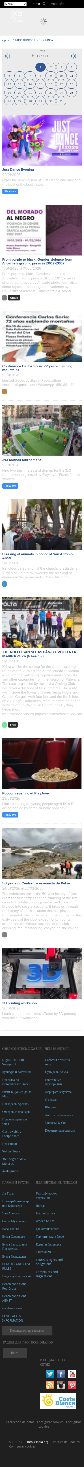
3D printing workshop (19, 1003)
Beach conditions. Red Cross (14, 1286)
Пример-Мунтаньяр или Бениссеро (15, 1203)
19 (9, 92)
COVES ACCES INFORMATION (12, 1318)
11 (71, 75)
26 (9, 101)
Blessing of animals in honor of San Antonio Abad (37, 556)
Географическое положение (46, 1195)
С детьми (51, 1099)
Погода (40, 1205)
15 (40, 84)
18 (71, 84)
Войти (15, 1352)
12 (9, 84)
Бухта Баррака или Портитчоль (14, 1246)
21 (30, 92)
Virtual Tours (11, 1151)
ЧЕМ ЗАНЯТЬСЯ (57, 1048)
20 (19, 92)
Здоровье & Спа (55, 1122)
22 (40, 92)
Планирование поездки (56, 1182)
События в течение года (58, 1062)
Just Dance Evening (18, 170)
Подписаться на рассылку (27, 1330)
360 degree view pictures (14, 1161)
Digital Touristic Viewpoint (13, 1062)
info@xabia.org (37, 1442)
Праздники (9, 1143)
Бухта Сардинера (13, 1236)
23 (50, 92)
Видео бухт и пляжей (16, 1276)
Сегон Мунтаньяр (14, 1221)
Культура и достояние (16, 1072)
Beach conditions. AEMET (14, 1298)
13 (19, 84)
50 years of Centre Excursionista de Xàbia (36, 883)
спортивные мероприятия (53, 1081)
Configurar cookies (50, 1422)
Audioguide (10, 1171)
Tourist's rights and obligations (49, 1262)
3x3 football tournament (21, 460)
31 (61, 101)
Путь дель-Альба (56, 1072)
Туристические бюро (50, 1236)
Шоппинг (51, 1107)
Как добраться (45, 1213)
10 (61, 75)
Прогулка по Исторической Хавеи (16, 1081)
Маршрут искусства (58, 1092)
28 (30, 101)
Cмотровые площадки (16, 1111)
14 (30, 84)
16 (50, 84)
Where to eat (45, 1221)
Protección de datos (20, 1422)
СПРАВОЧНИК (46, 1252)
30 (50, 101)
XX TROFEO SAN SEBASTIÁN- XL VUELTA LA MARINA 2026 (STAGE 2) (39, 654)
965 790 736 (15, 1442)
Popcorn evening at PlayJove (25, 793)
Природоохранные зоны (14, 1121)
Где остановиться (47, 1228)
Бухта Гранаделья (14, 1256)
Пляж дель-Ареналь (15, 1104)
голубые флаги (12, 1308)
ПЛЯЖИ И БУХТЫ (15, 1182)
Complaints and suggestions (47, 1274)
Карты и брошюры (48, 1244)
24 (61, 92)
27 (19, 101)
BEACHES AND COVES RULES (17, 1266)
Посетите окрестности (60, 1130)
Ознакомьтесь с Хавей (22, 1048)
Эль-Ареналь (11, 1213)
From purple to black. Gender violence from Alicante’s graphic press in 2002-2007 (37, 262)
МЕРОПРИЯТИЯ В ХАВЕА (34, 40)
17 (61, 84)
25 (71, 92)
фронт (6, 40)
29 (40, 101)
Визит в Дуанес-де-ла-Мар (17, 1094)
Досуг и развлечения (59, 1115)
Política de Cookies (66, 1442)
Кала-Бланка (10, 1228)
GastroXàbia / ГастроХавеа (11, 1133)
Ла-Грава (8, 1193)
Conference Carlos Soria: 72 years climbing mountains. (37, 368)
